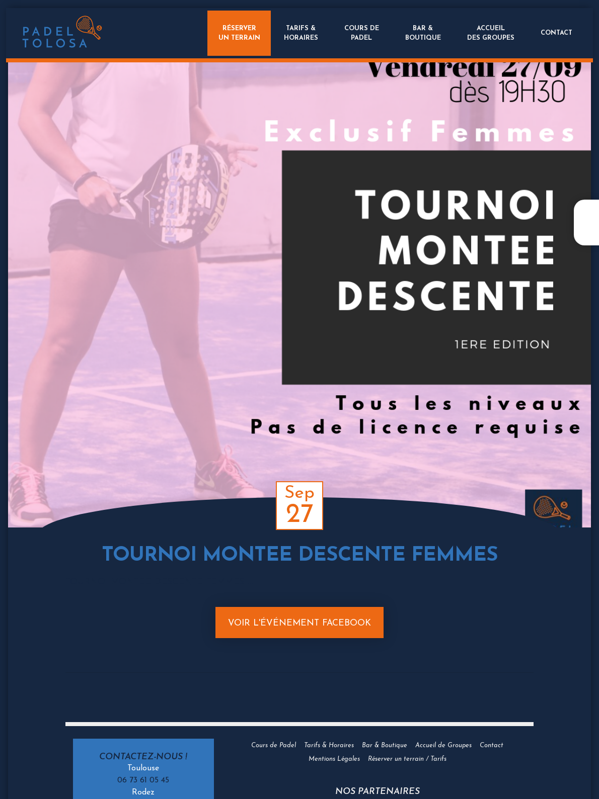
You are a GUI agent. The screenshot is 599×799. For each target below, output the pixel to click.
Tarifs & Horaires (329, 745)
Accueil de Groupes (443, 745)
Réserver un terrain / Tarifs (407, 759)
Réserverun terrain (235, 33)
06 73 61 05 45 (143, 780)
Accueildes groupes (488, 33)
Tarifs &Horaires (299, 33)
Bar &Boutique (421, 33)
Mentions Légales (334, 759)
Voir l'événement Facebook (299, 623)
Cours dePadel (359, 33)
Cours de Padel (273, 745)
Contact (554, 33)
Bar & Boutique (384, 745)
